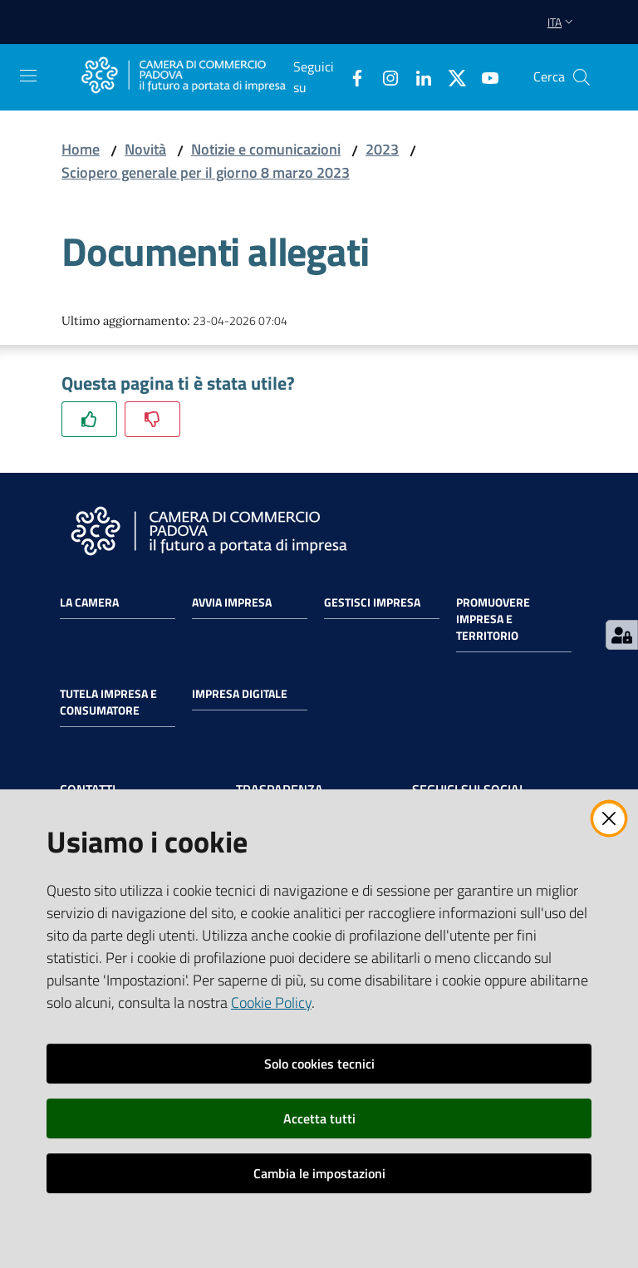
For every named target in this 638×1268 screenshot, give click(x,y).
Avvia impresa (232, 602)
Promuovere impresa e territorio (493, 619)
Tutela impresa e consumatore (108, 702)
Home (80, 149)
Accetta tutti (319, 1118)
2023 (382, 149)
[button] (581, 77)
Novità (145, 149)
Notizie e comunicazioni (266, 149)
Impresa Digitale (239, 694)
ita (562, 22)
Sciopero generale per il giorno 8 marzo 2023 (205, 172)
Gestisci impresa (372, 602)
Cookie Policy (271, 1002)
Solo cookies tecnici (319, 1064)
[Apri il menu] (28, 76)
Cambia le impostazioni (319, 1173)
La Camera (89, 602)
